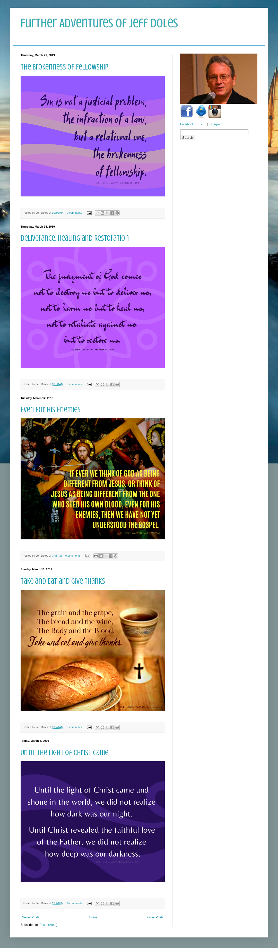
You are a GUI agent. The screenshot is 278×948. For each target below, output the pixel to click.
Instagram (215, 124)
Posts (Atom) (48, 925)
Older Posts (155, 917)
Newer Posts (30, 917)
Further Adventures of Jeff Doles (99, 23)
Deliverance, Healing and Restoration (75, 238)
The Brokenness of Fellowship (64, 67)
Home (93, 917)
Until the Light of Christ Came (64, 752)
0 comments (74, 212)
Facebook (187, 124)
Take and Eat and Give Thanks (63, 581)
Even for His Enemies (51, 409)
